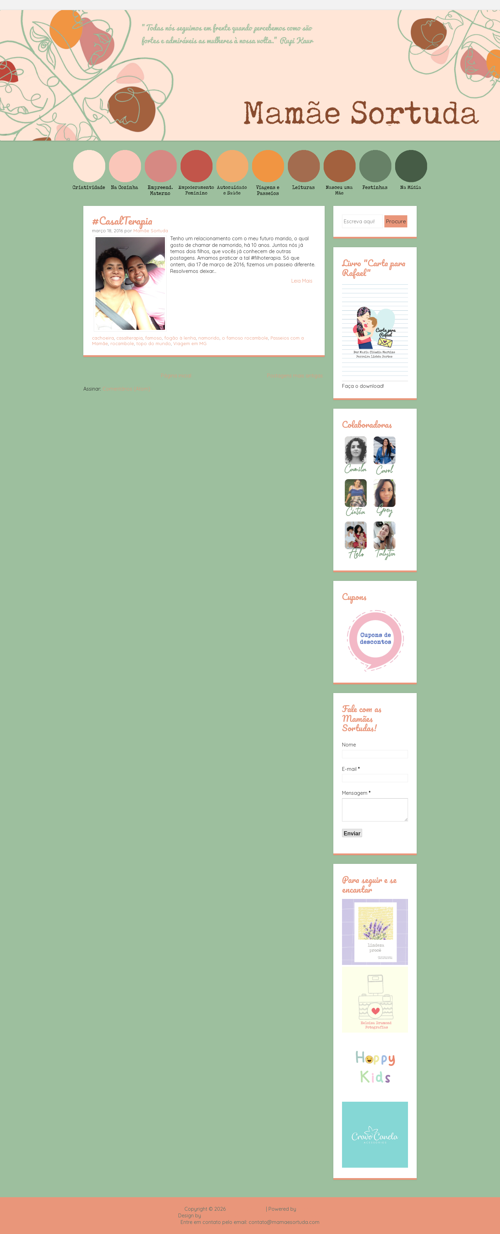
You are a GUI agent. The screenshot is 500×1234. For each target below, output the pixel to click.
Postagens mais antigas (295, 376)
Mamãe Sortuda (150, 230)
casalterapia (129, 338)
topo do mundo (153, 343)
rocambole (122, 343)
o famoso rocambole (245, 338)
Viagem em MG (190, 343)
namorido (208, 338)
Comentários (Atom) (126, 389)
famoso (153, 338)
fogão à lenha (180, 338)
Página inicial (176, 376)
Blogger (307, 1209)
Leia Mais (301, 281)
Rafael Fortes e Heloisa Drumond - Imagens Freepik (262, 1215)
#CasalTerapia (122, 220)
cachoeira (103, 338)
